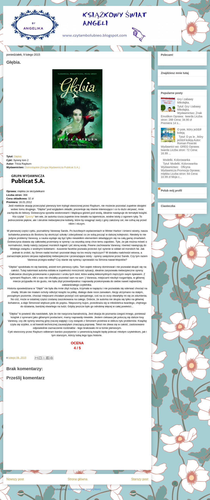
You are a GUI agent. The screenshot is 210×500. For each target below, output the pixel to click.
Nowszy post (15, 479)
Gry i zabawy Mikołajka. (185, 101)
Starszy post (139, 479)
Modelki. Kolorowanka (176, 159)
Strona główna (77, 479)
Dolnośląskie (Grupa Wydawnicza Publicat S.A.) (52, 167)
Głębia (17, 156)
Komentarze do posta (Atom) (84, 489)
